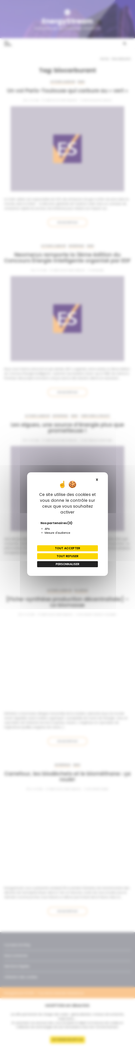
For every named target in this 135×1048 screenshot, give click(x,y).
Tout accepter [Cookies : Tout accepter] (67, 548)
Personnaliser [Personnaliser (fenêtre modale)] (68, 564)
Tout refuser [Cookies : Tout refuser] (68, 556)
